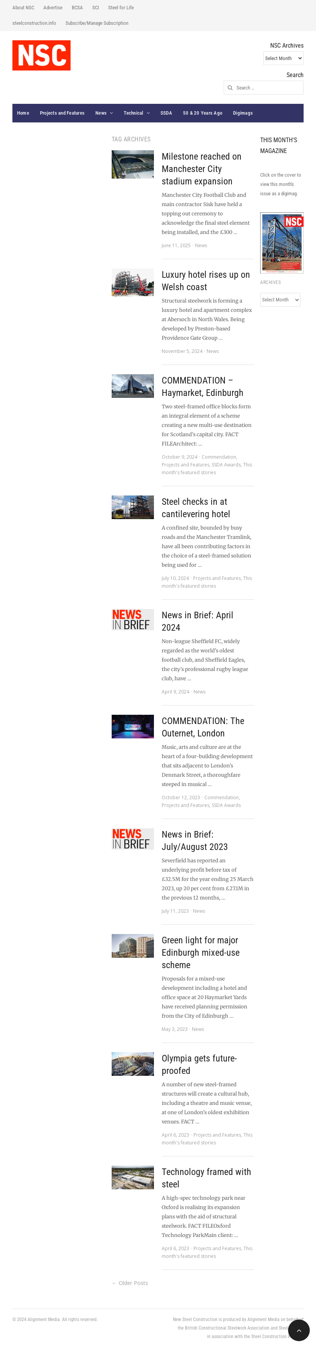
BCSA (77, 7)
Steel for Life (121, 7)
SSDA (166, 113)
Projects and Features (62, 113)
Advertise (52, 7)
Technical (133, 113)
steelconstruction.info (34, 23)
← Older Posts (130, 1283)
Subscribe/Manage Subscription (97, 23)
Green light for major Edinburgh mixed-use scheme (201, 952)
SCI (95, 7)
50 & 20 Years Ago (202, 113)
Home (23, 113)
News (101, 113)
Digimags (243, 113)
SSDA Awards (226, 464)
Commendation (219, 457)
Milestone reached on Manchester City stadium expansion (202, 169)
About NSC (23, 7)
